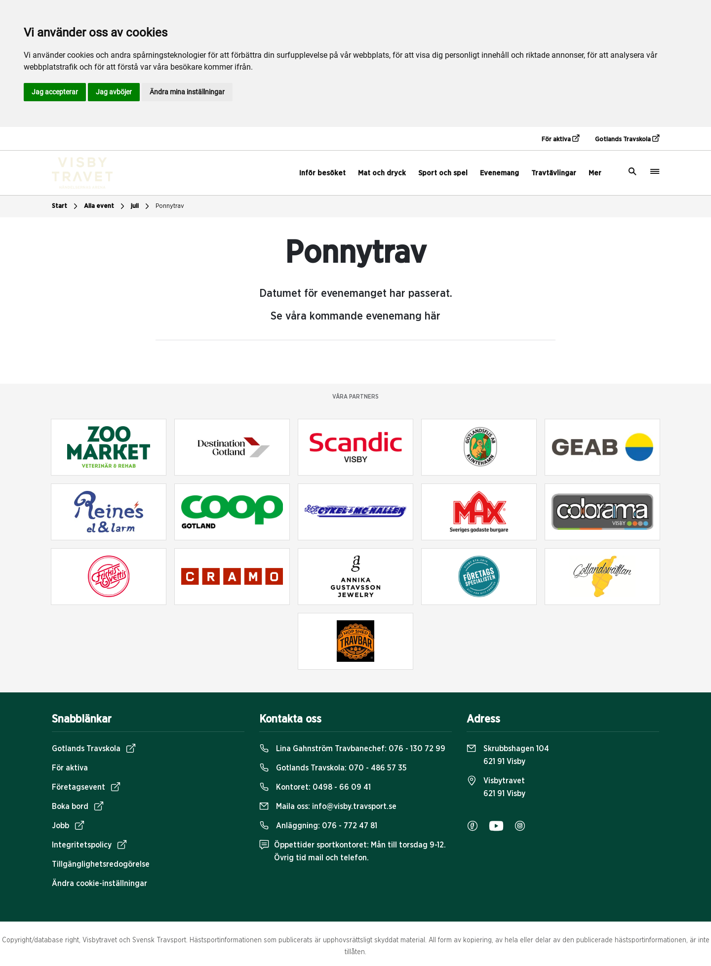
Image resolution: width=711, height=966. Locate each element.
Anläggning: (318, 825)
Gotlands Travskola (627, 139)
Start (66, 206)
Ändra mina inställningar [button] (187, 92)
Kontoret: (315, 787)
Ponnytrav (170, 206)
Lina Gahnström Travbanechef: (352, 748)
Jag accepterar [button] (55, 92)
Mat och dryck (382, 173)
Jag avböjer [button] (114, 92)
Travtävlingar (553, 173)
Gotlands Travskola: (333, 768)
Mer (595, 173)
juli (141, 206)
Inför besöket (322, 173)
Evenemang (499, 173)
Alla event (105, 206)
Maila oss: (327, 806)
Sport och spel (443, 173)
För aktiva (560, 139)
